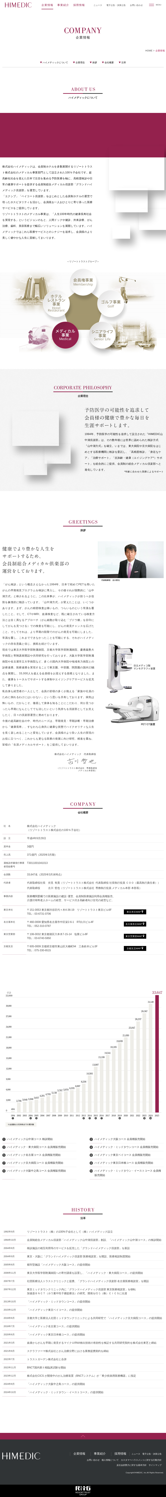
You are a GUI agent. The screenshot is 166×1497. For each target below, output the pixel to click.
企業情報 (47, 5)
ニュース (98, 5)
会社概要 (109, 62)
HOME (148, 50)
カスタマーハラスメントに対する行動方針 (141, 1460)
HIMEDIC (18, 4)
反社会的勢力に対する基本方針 (132, 1465)
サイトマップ (155, 1465)
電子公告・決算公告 (116, 5)
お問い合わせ (136, 5)
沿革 (123, 62)
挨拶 (94, 62)
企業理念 (80, 62)
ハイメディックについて (55, 62)
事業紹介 (63, 5)
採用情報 (79, 5)
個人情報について (110, 1460)
